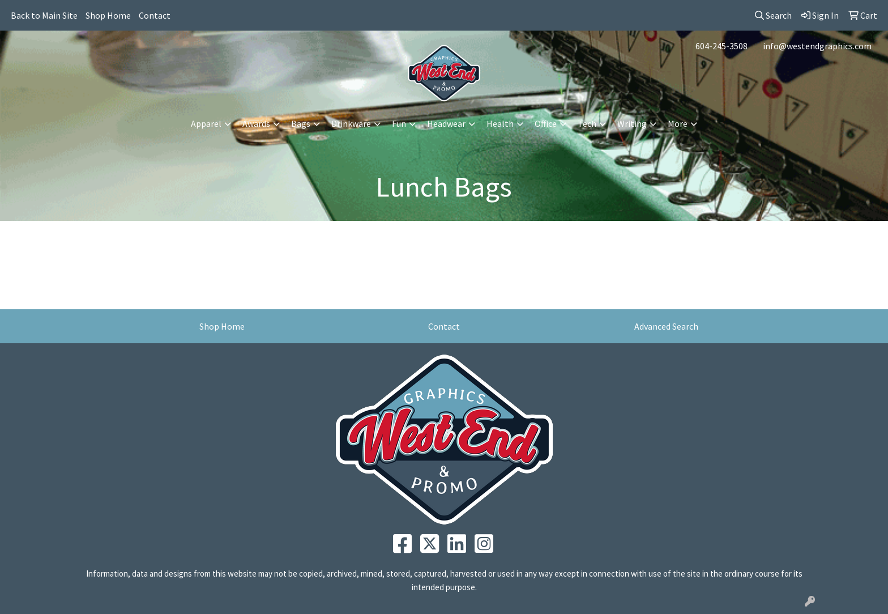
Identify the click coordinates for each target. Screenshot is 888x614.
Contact (154, 15)
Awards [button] (256, 123)
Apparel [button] (206, 123)
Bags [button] (300, 123)
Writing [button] (632, 123)
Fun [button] (399, 123)
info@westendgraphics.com (817, 46)
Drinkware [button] (351, 123)
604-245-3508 (721, 46)
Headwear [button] (446, 123)
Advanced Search (666, 326)
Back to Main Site (44, 15)
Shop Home (108, 15)
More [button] (678, 123)
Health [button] (500, 123)
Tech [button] (587, 123)
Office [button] (546, 123)
